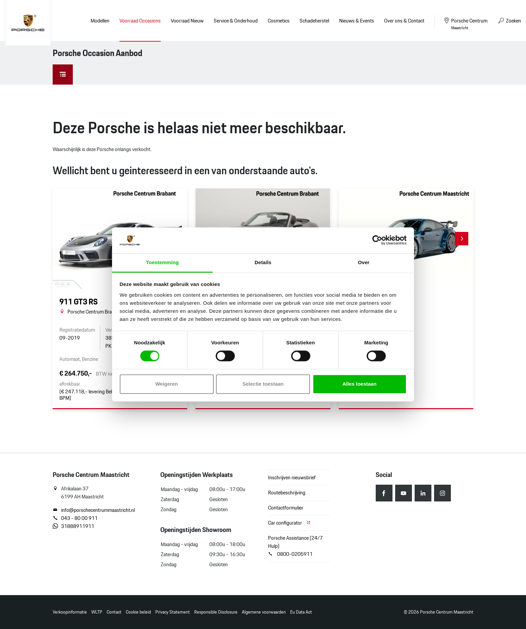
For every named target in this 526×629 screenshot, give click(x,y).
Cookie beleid (138, 612)
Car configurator (289, 523)
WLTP (96, 612)
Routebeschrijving (286, 492)
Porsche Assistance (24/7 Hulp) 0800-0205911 (295, 546)
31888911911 (73, 526)
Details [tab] (263, 262)
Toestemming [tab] (162, 262)
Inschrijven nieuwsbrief (292, 477)
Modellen (100, 20)
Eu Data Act (301, 612)
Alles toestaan (360, 384)
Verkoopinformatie (70, 612)
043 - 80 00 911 (75, 518)
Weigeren (166, 384)
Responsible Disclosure (216, 612)
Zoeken (509, 20)
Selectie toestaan (263, 384)
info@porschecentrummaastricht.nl (94, 510)
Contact (114, 612)
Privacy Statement (172, 612)
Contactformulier (285, 507)
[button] (461, 238)
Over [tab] (364, 262)
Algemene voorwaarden (264, 612)
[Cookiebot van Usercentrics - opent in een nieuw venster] (377, 240)
